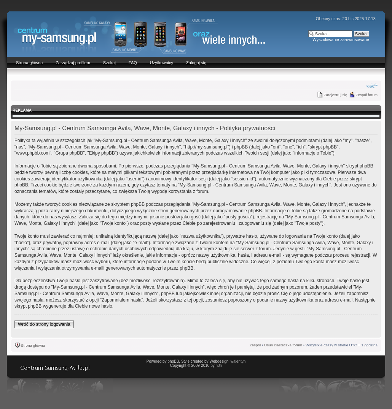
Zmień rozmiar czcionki (372, 85)
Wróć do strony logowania (44, 324)
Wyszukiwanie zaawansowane (340, 39)
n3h (218, 365)
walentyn (238, 361)
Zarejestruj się (335, 95)
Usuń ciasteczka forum (283, 345)
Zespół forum (366, 95)
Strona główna (33, 345)
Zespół (255, 345)
